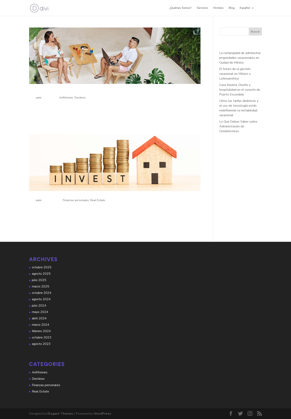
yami (38, 97)
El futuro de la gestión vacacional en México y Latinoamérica (235, 74)
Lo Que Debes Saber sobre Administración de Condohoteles (238, 126)
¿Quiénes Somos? (180, 8)
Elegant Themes (60, 413)
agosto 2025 (41, 273)
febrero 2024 (41, 331)
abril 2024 (39, 318)
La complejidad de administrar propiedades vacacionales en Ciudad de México (240, 58)
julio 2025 (39, 280)
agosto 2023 (41, 344)
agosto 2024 (41, 299)
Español (245, 8)
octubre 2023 (41, 337)
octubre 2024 (41, 293)
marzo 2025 (40, 286)
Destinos (80, 97)
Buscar (255, 31)
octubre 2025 (41, 267)
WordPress (102, 413)
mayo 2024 (40, 312)
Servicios (202, 8)
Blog (232, 8)
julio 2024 (39, 305)
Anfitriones (66, 97)
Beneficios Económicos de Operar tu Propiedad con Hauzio (93, 195)
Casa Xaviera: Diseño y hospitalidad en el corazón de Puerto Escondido (239, 90)
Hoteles (218, 8)
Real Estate (97, 200)
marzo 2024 (40, 325)
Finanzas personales (76, 200)
